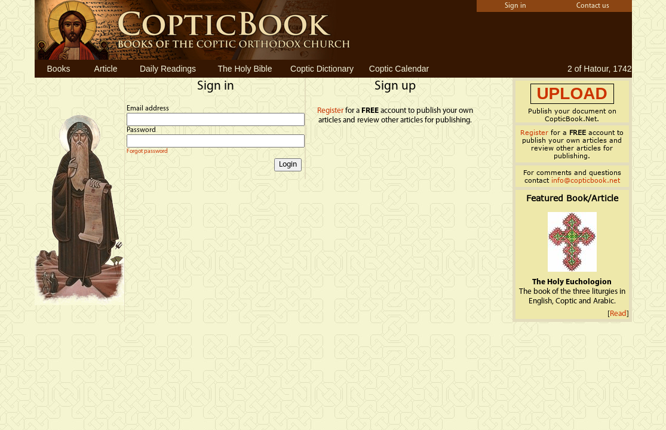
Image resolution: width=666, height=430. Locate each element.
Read (618, 314)
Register (330, 111)
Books (58, 68)
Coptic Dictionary (322, 68)
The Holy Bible (244, 68)
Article (106, 68)
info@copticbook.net (585, 180)
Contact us (592, 6)
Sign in (515, 6)
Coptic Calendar (399, 68)
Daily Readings (168, 68)
